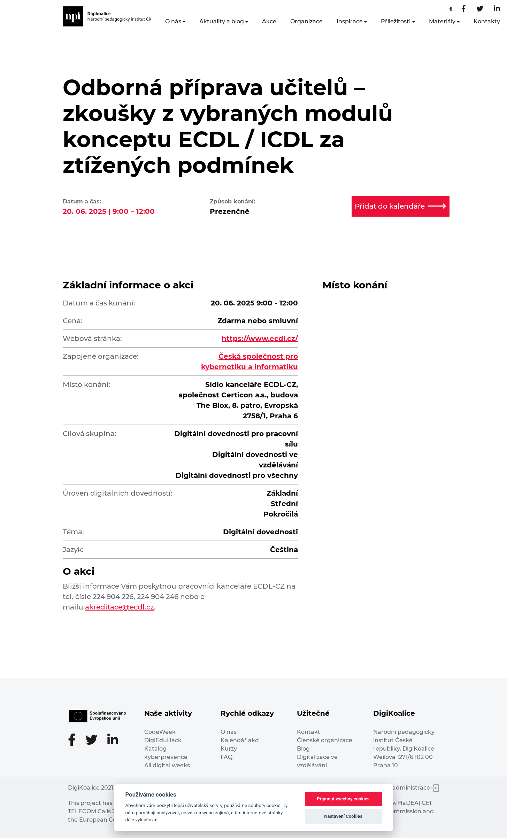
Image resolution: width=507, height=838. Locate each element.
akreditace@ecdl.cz (119, 607)
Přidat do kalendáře (400, 206)
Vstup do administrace (402, 787)
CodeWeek (160, 732)
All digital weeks (167, 765)
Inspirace (350, 21)
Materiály (442, 21)
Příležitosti (395, 21)
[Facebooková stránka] (451, 9)
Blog (303, 748)
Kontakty (487, 21)
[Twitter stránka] (479, 9)
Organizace (306, 21)
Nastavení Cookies (343, 816)
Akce (269, 21)
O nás (173, 21)
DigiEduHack (163, 740)
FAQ (226, 757)
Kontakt (308, 732)
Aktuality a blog (221, 21)
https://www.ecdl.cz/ (260, 338)
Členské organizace (324, 740)
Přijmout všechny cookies (343, 798)
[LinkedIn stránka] (497, 9)
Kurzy (229, 748)
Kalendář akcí (240, 740)
